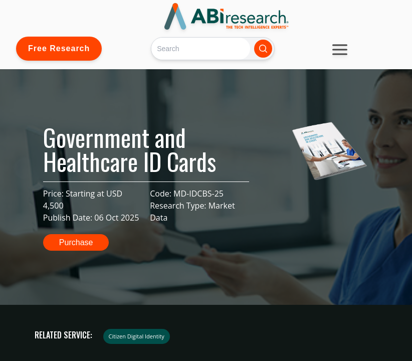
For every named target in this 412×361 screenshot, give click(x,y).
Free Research (59, 48)
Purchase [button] (76, 242)
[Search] (200, 48)
